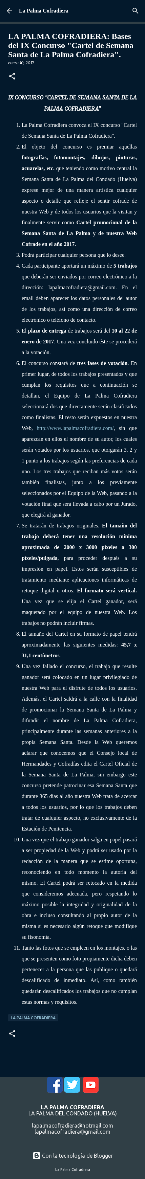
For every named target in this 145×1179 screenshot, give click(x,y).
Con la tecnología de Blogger (73, 1156)
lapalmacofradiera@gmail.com (72, 1132)
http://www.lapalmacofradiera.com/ (75, 428)
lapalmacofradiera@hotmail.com (72, 1126)
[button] (12, 76)
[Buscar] (135, 11)
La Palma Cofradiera (43, 11)
